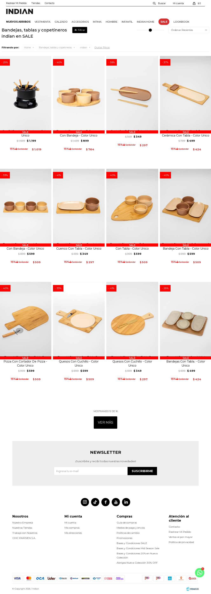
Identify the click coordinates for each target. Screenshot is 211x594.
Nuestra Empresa (22, 522)
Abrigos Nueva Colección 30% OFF (137, 562)
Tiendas (35, 3)
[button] (159, 3)
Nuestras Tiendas (22, 527)
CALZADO (61, 21)
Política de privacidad (181, 542)
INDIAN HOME (145, 21)
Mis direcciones (73, 532)
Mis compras (72, 527)
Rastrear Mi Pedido (16, 3)
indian (83, 47)
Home (27, 47)
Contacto (49, 3)
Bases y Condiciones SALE (132, 543)
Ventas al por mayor (181, 536)
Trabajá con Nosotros (24, 532)
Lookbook (181, 21)
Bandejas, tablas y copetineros (55, 47)
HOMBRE (111, 21)
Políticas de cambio (128, 532)
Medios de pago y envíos (131, 527)
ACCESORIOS (80, 21)
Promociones (124, 538)
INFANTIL (127, 21)
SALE (164, 21)
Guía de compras (127, 522)
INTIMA (97, 21)
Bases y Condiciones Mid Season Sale (138, 548)
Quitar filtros (102, 47)
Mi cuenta (70, 522)
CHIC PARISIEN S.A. (24, 538)
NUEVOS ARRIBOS (18, 21)
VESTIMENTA (42, 21)
